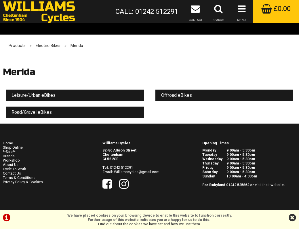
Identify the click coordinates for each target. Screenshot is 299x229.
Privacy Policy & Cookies (23, 182)
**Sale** (9, 151)
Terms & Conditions (19, 177)
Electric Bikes (48, 45)
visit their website (269, 185)
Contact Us (12, 173)
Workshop (11, 160)
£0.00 (276, 9)
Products (17, 45)
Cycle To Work (14, 169)
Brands (9, 156)
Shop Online (13, 147)
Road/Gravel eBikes (32, 112)
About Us (10, 164)
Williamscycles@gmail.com (136, 172)
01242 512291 (121, 167)
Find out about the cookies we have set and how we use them (149, 224)
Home (8, 143)
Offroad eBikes (176, 95)
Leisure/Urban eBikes (34, 95)
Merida (77, 45)
